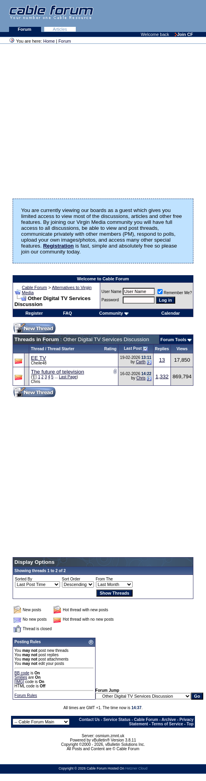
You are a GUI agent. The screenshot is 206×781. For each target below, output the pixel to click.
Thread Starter (60, 349)
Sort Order (71, 579)
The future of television (57, 372)
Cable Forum (34, 287)
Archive (168, 719)
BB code (22, 673)
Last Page (68, 377)
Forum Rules (26, 695)
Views (181, 349)
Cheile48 (38, 363)
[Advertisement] (109, 16)
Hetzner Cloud (136, 768)
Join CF (184, 34)
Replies (162, 349)
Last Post (133, 348)
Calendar (170, 313)
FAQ (67, 313)
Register (34, 313)
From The (104, 579)
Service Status (117, 719)
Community (114, 313)
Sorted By (23, 579)
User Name (111, 291)
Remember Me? (174, 293)
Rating (110, 349)
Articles (60, 29)
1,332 (162, 376)
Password (110, 300)
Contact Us (89, 719)
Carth (140, 362)
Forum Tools (174, 339)
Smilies (21, 677)
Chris (35, 381)
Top (190, 724)
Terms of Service (167, 724)
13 (162, 360)
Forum (25, 29)
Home (49, 41)
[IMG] (19, 682)
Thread (37, 349)
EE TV (38, 358)
